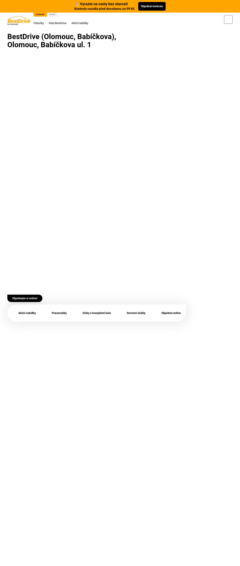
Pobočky (41, 23)
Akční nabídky (82, 23)
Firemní (54, 14)
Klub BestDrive (60, 23)
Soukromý (42, 14)
